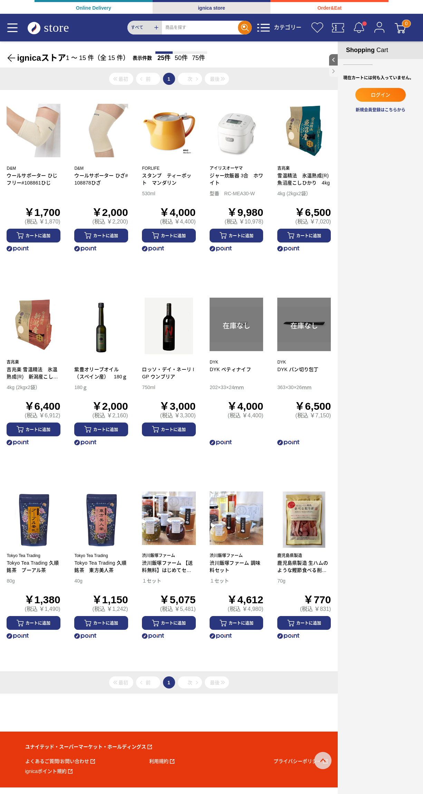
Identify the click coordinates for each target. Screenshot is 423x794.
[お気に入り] (317, 27)
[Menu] (12, 27)
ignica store (211, 8)
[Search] (200, 27)
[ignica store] (55, 28)
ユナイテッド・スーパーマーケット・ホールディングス (88, 747)
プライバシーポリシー (300, 761)
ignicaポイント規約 (49, 771)
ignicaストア (41, 57)
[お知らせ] (359, 27)
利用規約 (161, 761)
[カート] (400, 27)
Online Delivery (93, 8)
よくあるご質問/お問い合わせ (60, 761)
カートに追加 (38, 236)
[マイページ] (379, 27)
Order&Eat (329, 8)
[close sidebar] (333, 71)
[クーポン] (338, 27)
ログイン (380, 95)
